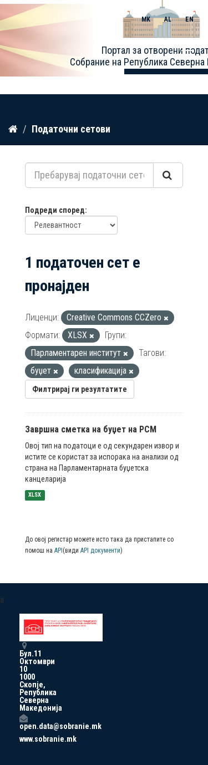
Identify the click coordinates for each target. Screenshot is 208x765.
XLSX (34, 495)
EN (189, 19)
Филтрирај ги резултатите (79, 389)
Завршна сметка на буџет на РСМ (90, 429)
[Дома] (13, 129)
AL (167, 19)
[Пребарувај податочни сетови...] (89, 175)
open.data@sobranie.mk (23, 722)
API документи (100, 550)
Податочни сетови (71, 129)
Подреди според (55, 210)
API (58, 550)
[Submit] (168, 175)
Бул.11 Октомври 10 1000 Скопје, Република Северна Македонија (23, 676)
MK (145, 19)
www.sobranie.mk (23, 739)
